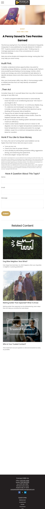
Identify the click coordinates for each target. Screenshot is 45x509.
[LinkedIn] (25, 492)
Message (4, 198)
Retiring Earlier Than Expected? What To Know (20, 303)
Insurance (22, 506)
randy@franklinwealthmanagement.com (22, 489)
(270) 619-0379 (24, 482)
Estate (22, 504)
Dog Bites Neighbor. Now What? (15, 261)
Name (3, 177)
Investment (22, 502)
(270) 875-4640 (24, 480)
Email (3, 187)
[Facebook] (19, 492)
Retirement (22, 500)
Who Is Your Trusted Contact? (14, 344)
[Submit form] (5, 213)
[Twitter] (22, 492)
